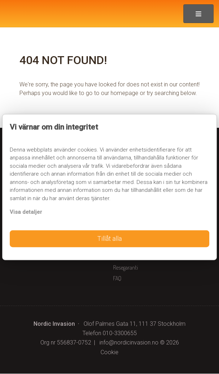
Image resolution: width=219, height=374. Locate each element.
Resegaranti (125, 267)
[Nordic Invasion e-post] (128, 342)
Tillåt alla (109, 239)
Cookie (109, 352)
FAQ (117, 278)
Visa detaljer (26, 212)
